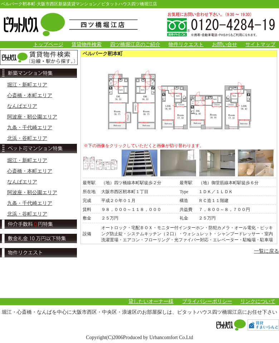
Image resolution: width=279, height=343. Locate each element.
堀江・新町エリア (27, 84)
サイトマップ (260, 44)
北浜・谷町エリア (27, 138)
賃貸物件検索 (87, 44)
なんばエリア (22, 106)
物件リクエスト (186, 44)
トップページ (48, 44)
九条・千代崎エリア (29, 127)
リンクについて (257, 301)
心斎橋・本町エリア (29, 95)
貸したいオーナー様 (150, 301)
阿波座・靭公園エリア (32, 117)
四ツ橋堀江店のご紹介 (135, 44)
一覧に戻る (266, 251)
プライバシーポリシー (207, 301)
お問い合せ (224, 44)
